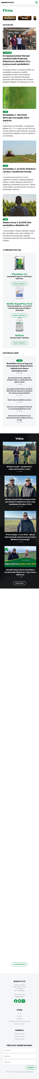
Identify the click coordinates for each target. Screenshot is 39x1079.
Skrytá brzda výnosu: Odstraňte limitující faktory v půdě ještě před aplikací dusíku (19, 380)
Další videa (19, 583)
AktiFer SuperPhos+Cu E (19, 303)
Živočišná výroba (19, 1036)
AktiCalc (19, 335)
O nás (19, 1013)
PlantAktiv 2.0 (19, 274)
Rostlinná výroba (19, 1034)
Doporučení (9, 18)
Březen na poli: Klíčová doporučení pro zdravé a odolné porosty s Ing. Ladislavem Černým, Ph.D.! (20, 501)
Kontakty (19, 1016)
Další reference (20, 964)
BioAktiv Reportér (20, 1024)
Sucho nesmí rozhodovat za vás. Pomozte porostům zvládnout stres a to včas (19, 418)
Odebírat (31, 1067)
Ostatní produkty (19, 1039)
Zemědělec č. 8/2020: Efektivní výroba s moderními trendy (19, 170)
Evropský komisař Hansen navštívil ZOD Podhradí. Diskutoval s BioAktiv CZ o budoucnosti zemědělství (16, 60)
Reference (19, 1018)
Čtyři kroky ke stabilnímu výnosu (19, 400)
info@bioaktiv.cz (19, 996)
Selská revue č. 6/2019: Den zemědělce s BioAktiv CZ (17, 224)
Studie (25, 18)
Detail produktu (19, 284)
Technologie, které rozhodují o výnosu (19, 1021)
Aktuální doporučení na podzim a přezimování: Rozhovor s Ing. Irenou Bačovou (20, 572)
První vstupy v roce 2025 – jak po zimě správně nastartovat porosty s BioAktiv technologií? (20, 537)
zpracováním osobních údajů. (26, 1071)
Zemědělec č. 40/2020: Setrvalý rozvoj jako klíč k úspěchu (16, 118)
